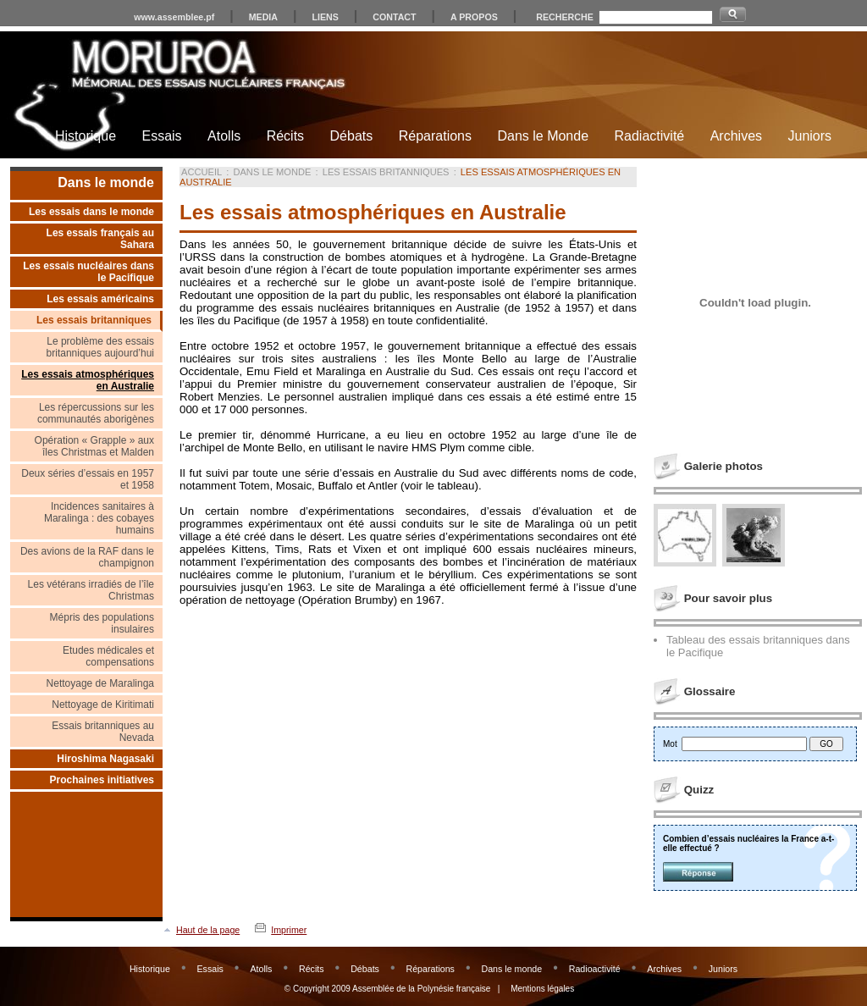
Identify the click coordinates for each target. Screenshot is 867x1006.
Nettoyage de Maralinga (100, 683)
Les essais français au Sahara (100, 239)
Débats (351, 136)
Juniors (809, 136)
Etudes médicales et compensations (108, 656)
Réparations (435, 136)
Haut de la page (208, 930)
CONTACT (394, 17)
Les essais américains (100, 299)
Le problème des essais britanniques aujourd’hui (100, 347)
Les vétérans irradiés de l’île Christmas (91, 590)
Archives (736, 136)
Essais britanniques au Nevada (103, 731)
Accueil (201, 172)
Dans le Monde (542, 136)
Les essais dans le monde (91, 212)
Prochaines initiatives (102, 780)
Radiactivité (650, 136)
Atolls (223, 136)
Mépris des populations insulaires (102, 623)
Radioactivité (595, 969)
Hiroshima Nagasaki (105, 759)
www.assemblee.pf (174, 17)
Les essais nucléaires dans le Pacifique (88, 272)
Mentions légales (542, 988)
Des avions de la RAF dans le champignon (87, 557)
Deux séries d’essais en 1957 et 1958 (87, 479)
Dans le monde (106, 182)
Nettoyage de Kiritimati (103, 704)
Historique (85, 136)
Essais (161, 136)
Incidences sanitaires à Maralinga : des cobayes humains (99, 518)
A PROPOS (474, 17)
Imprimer (288, 930)
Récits (285, 136)
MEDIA (263, 17)
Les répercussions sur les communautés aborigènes (95, 413)
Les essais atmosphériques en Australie (87, 380)
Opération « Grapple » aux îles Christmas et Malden (94, 446)
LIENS (325, 17)
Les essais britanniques (94, 320)
